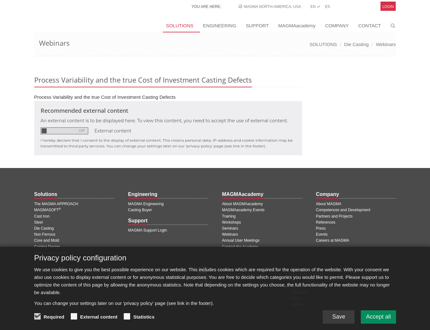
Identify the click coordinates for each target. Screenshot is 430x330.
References (325, 222)
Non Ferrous (45, 234)
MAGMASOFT (47, 210)
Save (338, 321)
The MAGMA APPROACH (56, 204)
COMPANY (337, 25)
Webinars (386, 44)
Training (229, 216)
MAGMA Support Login (147, 230)
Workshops (231, 222)
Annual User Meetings (241, 240)
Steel (38, 222)
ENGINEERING (219, 25)
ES (327, 6)
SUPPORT (257, 25)
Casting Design (47, 247)
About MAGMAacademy (242, 204)
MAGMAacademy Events (243, 210)
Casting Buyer (140, 210)
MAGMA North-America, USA (272, 6)
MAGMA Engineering (146, 204)
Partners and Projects (334, 216)
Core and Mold (46, 240)
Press (321, 228)
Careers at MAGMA (332, 240)
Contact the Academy (240, 247)
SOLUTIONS (180, 25)
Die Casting (356, 44)
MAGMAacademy (297, 25)
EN (315, 6)
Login (388, 6)
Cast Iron (42, 216)
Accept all (378, 321)
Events (322, 234)
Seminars (230, 228)
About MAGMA (328, 204)
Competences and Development (343, 210)
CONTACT (369, 25)
